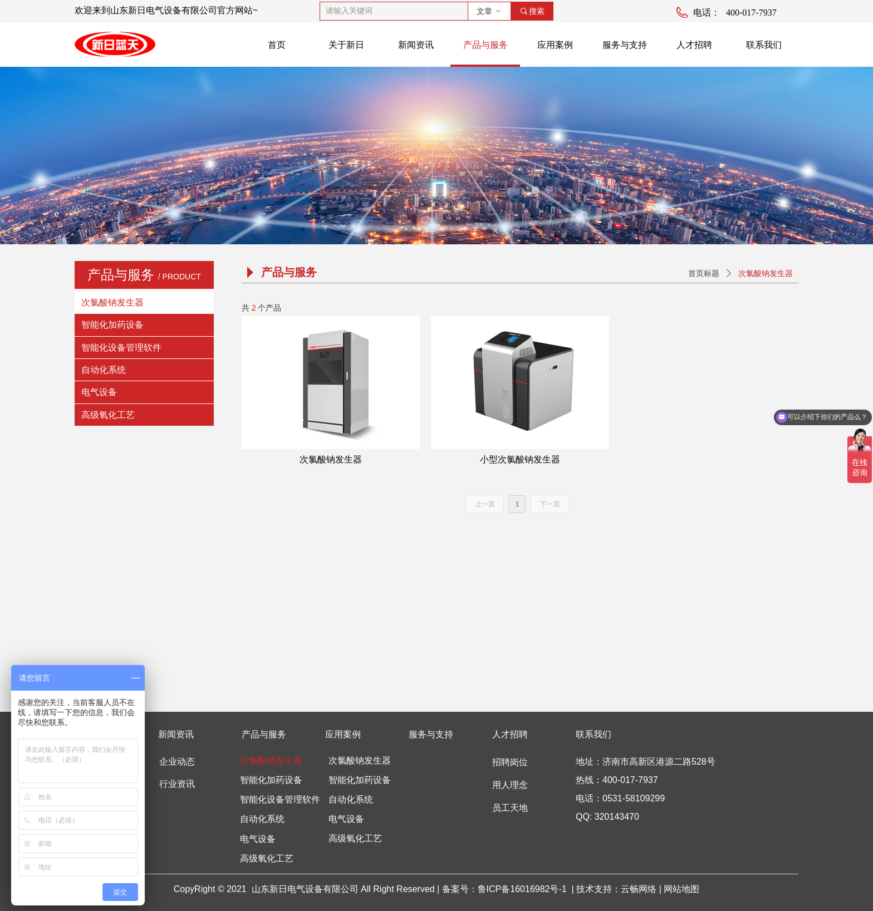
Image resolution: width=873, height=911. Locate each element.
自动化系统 (103, 370)
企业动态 (177, 761)
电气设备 (99, 392)
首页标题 (703, 273)
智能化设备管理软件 (121, 347)
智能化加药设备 (112, 324)
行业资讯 (177, 784)
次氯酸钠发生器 (112, 302)
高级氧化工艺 (108, 415)
